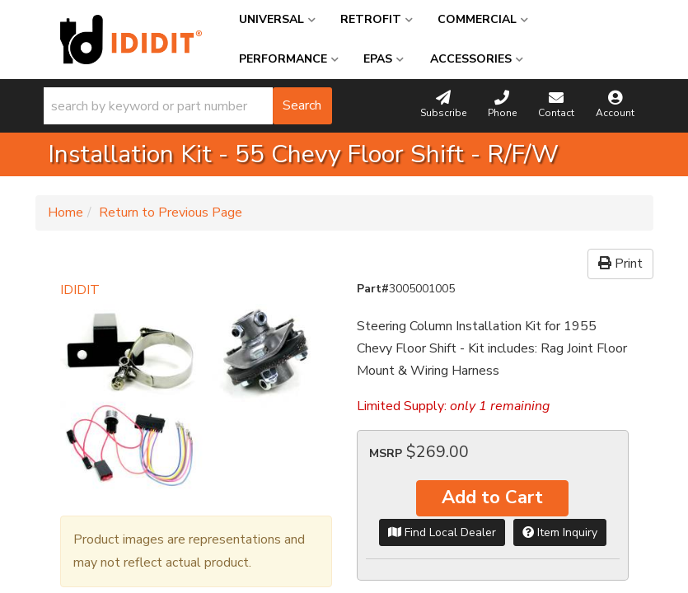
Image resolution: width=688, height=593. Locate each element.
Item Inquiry (559, 532)
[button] (188, 105)
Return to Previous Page (170, 212)
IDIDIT (80, 290)
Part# (373, 288)
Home (65, 212)
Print (620, 263)
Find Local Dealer (442, 532)
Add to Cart (492, 497)
